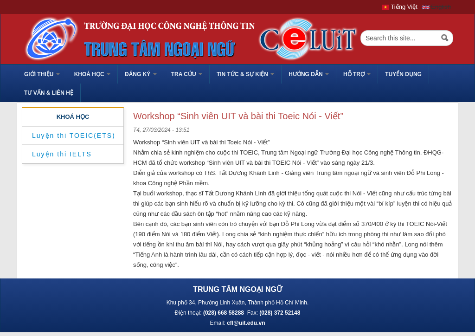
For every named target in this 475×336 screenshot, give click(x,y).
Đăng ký (141, 74)
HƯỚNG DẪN (309, 74)
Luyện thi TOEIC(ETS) (74, 135)
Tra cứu (186, 74)
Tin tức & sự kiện (245, 74)
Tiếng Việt (399, 6)
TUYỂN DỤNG (403, 74)
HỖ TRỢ (357, 74)
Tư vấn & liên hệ (48, 93)
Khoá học (92, 74)
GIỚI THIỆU (42, 74)
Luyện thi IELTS (62, 154)
